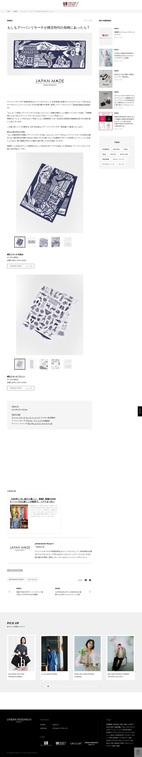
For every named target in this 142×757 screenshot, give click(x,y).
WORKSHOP (119, 735)
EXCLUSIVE (109, 727)
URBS (114, 746)
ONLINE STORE (119, 743)
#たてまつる (32, 579)
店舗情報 (109, 724)
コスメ (127, 743)
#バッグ (121, 164)
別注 (125, 724)
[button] (90, 191)
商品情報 (117, 727)
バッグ (120, 730)
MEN (121, 724)
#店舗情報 (105, 149)
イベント (125, 732)
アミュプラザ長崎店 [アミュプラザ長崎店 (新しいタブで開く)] (42, 420)
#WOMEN (116, 149)
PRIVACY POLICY (60, 728)
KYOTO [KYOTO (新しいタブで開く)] (29, 420)
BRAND (43, 728)
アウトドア (116, 732)
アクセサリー (123, 738)
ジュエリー (126, 740)
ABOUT (56, 724)
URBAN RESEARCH (15, 570)
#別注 (104, 154)
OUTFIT (130, 724)
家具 (118, 746)
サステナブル (116, 740)
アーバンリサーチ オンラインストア (26, 417)
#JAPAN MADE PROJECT (16, 579)
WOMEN (116, 724)
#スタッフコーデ (118, 159)
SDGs (112, 735)
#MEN (126, 149)
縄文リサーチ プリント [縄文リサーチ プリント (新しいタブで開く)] (16, 376)
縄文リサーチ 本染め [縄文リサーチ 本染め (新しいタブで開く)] (15, 254)
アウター (128, 735)
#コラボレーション (108, 164)
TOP (8, 11)
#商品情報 (105, 159)
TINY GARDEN (113, 738)
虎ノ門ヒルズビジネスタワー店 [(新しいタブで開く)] (40, 423)
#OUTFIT (113, 154)
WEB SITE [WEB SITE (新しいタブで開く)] (40, 546)
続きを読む (51, 516)
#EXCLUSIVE (124, 154)
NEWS (16, 11)
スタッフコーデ (127, 727)
